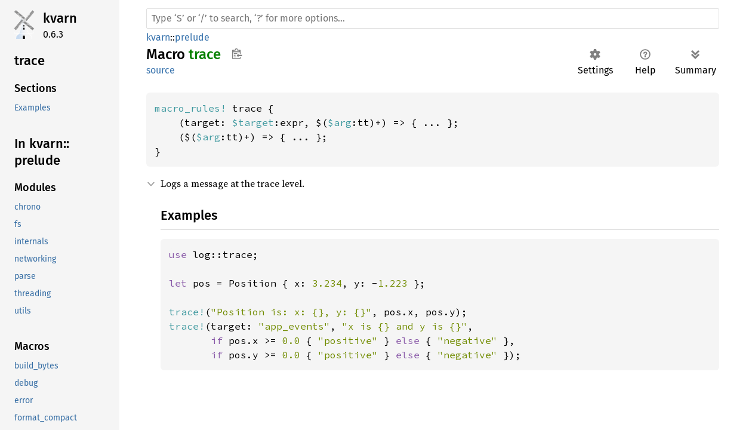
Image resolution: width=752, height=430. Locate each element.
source (160, 70)
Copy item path (236, 54)
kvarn (60, 18)
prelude (192, 37)
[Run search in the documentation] (432, 18)
